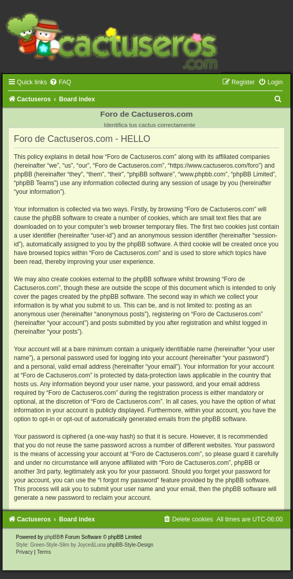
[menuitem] (60, 82)
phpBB (52, 537)
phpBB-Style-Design (130, 545)
